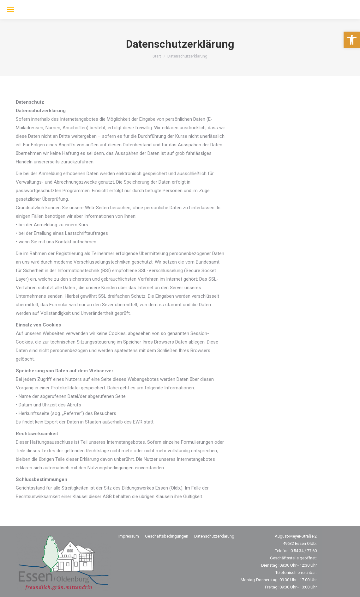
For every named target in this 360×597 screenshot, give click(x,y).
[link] (352, 40)
